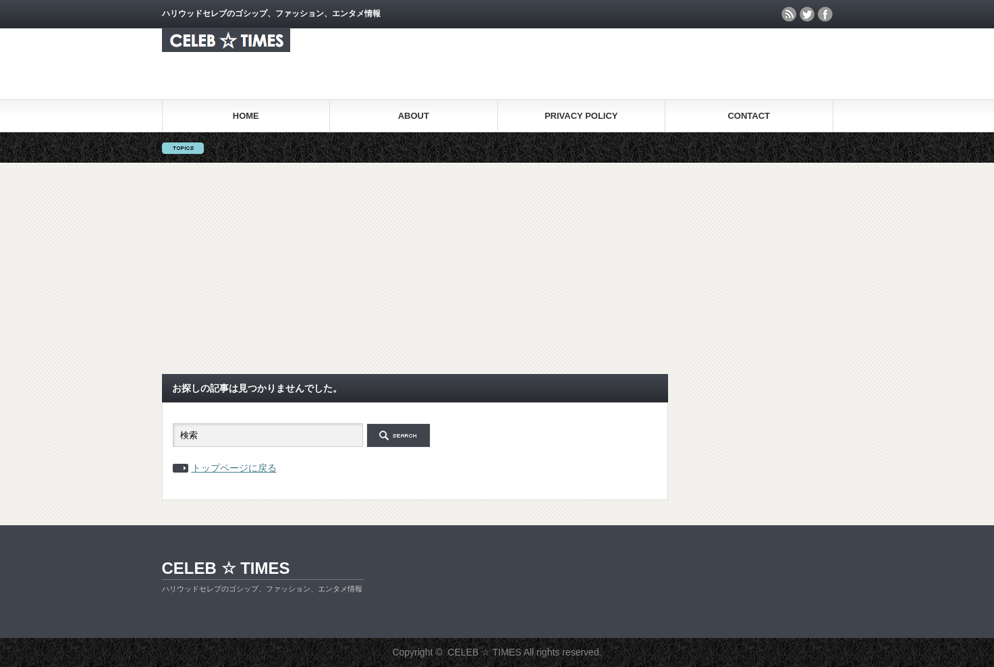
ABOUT (413, 116)
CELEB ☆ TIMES (226, 568)
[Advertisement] (497, 263)
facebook (825, 14)
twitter (807, 14)
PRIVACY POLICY (581, 116)
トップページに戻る (234, 467)
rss (788, 14)
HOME (246, 116)
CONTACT (748, 116)
